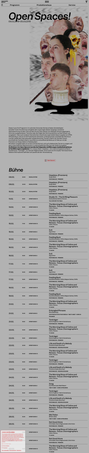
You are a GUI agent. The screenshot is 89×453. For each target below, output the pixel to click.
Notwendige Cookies (6, 443)
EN (2, 5)
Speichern (19, 450)
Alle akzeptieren (12, 450)
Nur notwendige (5, 450)
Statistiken (4, 447)
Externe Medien (5, 445)
